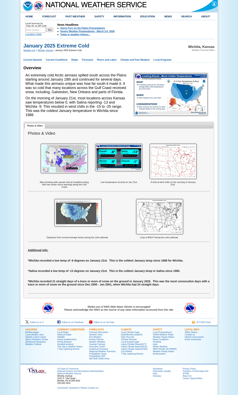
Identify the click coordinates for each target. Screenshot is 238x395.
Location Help (33, 34)
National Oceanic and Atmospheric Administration (80, 371)
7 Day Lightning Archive (68, 349)
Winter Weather (160, 346)
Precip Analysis (64, 342)
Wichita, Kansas (45, 50)
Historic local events (194, 337)
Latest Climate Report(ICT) (133, 344)
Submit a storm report (35, 337)
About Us (187, 376)
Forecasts (87, 59)
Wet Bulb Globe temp (99, 358)
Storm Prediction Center (36, 339)
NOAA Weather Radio (163, 334)
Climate (126, 329)
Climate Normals (129, 339)
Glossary (157, 376)
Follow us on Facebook (70, 322)
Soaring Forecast (97, 344)
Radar (74, 59)
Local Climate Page (130, 332)
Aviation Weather (97, 342)
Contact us (190, 334)
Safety (157, 329)
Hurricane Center (97, 346)
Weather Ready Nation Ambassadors (163, 352)
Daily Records (127, 337)
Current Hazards (33, 59)
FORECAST (49, 16)
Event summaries (193, 339)
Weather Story (96, 334)
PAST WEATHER (75, 16)
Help (155, 373)
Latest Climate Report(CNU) (134, 349)
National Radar (64, 334)
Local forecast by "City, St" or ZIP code (36, 24)
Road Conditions (161, 339)
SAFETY (99, 16)
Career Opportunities (193, 378)
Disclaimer (158, 368)
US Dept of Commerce (68, 368)
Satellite (61, 337)
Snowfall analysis (65, 344)
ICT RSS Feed (201, 322)
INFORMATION (122, 16)
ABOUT (205, 16)
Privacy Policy (189, 368)
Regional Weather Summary (102, 351)
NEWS (168, 16)
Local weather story (34, 334)
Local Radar (63, 332)
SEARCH (186, 16)
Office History (191, 332)
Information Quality (162, 371)
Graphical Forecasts (98, 349)
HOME (29, 16)
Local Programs (163, 59)
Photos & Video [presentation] (35, 125)
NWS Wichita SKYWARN (165, 349)
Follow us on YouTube (101, 322)
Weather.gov (29, 50)
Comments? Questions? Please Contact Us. (78, 388)
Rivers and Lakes (107, 59)
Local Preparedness (162, 332)
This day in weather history (70, 346)
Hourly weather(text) (66, 339)
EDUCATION (147, 16)
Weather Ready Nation (163, 337)
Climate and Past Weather (135, 59)
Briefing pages (32, 332)
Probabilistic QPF (97, 356)
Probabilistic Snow (98, 354)
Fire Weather (95, 337)
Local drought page (130, 342)
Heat (155, 344)
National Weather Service (69, 373)
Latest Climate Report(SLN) (134, 346)
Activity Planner (96, 339)
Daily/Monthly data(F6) (131, 334)
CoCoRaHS (126, 351)
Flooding (157, 342)
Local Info (192, 329)
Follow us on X (34, 322)
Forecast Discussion (98, 332)
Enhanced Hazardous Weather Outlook (35, 343)
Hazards (31, 329)
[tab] (35, 126)
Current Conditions (57, 59)
